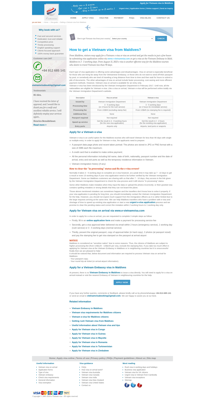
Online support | (153, 8)
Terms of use (82, 358)
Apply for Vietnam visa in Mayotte (89, 338)
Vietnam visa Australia (91, 372)
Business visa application (135, 370)
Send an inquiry (166, 8)
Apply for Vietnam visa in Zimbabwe (90, 350)
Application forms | (138, 8)
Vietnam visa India (89, 377)
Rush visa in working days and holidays (141, 367)
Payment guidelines (124, 358)
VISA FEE (104, 18)
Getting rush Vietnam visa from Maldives (93, 321)
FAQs (131, 18)
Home (52, 358)
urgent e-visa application (142, 202)
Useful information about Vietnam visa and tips (96, 325)
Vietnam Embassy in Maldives (105, 272)
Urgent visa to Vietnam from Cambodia (141, 375)
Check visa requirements (48, 377)
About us (140, 358)
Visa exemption (44, 383)
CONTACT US (163, 18)
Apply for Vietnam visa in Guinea (89, 334)
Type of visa (43, 372)
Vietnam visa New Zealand (93, 380)
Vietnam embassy (45, 375)
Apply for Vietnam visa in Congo (88, 329)
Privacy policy (98, 358)
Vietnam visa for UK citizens (136, 372)
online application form (98, 220)
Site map (151, 358)
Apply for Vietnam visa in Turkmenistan (92, 346)
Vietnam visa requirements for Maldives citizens (96, 312)
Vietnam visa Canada (90, 375)
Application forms (45, 370)
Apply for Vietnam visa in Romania (89, 342)
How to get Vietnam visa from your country (93, 38)
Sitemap (128, 380)
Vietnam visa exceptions (135, 377)
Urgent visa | (124, 8)
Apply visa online (66, 358)
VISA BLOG (145, 18)
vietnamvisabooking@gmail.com (104, 296)
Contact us (86, 385)
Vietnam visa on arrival (47, 367)
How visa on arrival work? (92, 370)
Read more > (40, 125)
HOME (73, 18)
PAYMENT (119, 18)
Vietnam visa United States (93, 383)
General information (46, 380)
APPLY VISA (88, 18)
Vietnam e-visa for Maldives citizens (90, 317)
